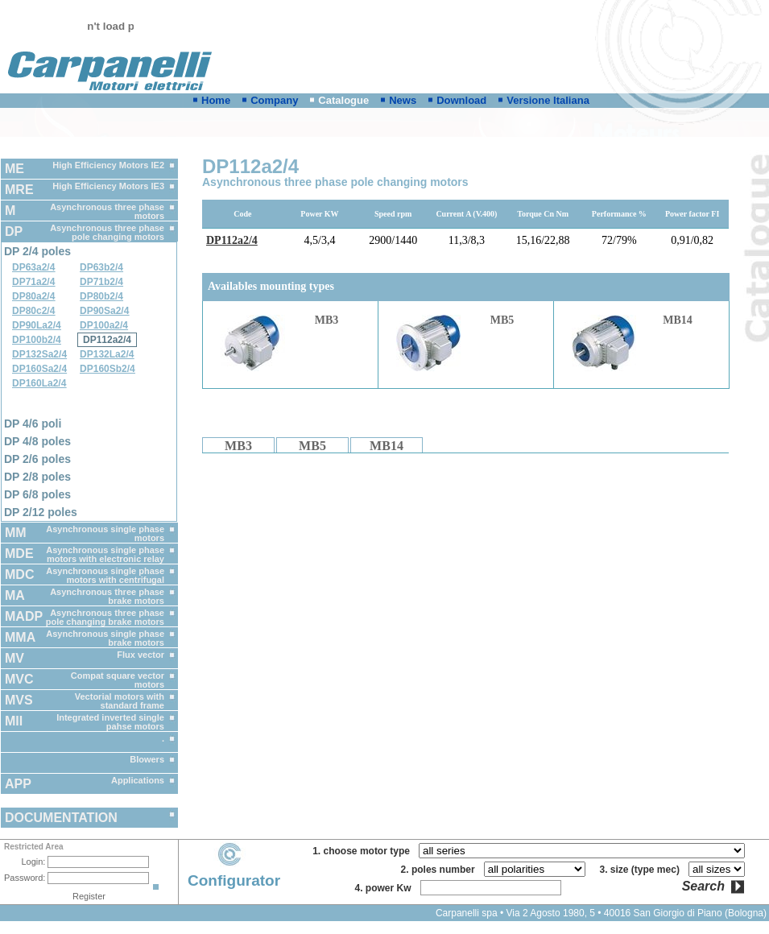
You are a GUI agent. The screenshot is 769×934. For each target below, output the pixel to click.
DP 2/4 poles (37, 251)
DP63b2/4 (101, 267)
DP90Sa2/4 (104, 310)
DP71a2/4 (33, 281)
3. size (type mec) (642, 869)
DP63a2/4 (33, 267)
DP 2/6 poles (37, 459)
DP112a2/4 (107, 339)
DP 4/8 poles (37, 441)
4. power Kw (385, 888)
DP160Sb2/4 (107, 368)
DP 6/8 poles (37, 494)
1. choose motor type (363, 851)
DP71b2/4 (101, 281)
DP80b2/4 (101, 296)
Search (703, 886)
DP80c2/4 (33, 310)
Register (88, 896)
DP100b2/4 (36, 339)
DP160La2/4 (39, 383)
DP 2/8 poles (37, 476)
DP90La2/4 (36, 325)
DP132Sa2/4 (39, 354)
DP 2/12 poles (40, 512)
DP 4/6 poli (32, 423)
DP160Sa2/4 (39, 368)
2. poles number (441, 869)
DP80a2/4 (33, 296)
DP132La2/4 (107, 354)
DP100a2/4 (104, 325)
